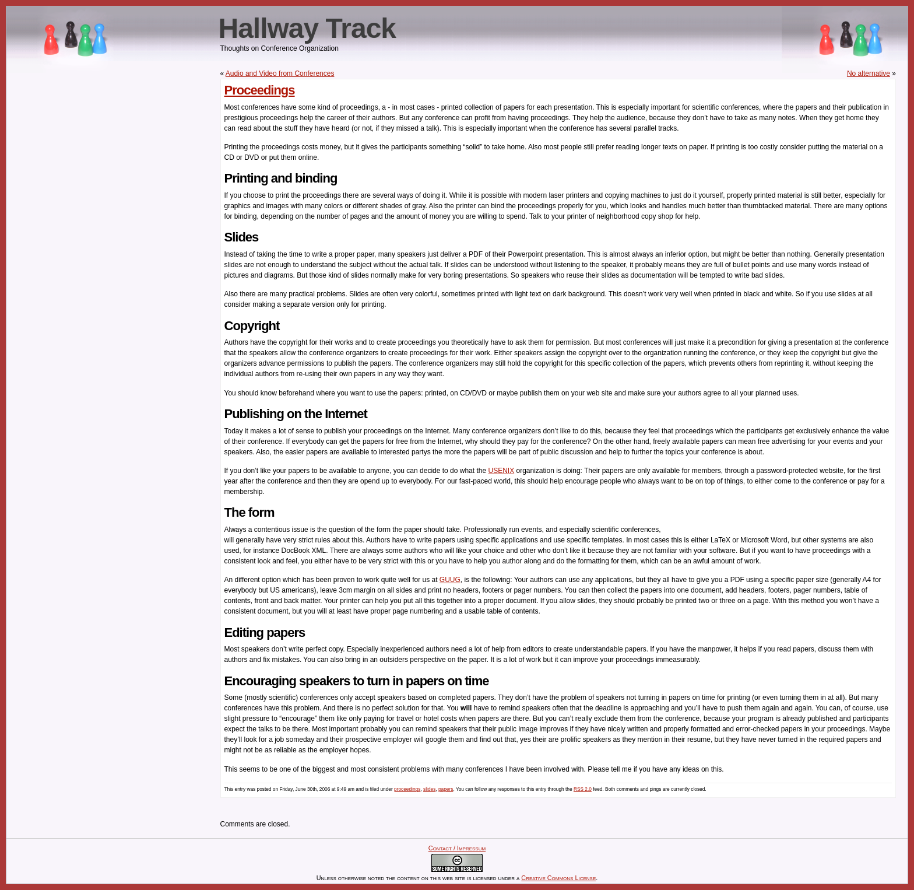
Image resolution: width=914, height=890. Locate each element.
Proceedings (259, 90)
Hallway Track (307, 28)
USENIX (501, 471)
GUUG (450, 580)
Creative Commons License (558, 877)
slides (429, 789)
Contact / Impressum (457, 848)
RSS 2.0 (583, 789)
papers (445, 789)
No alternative (868, 73)
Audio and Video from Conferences (280, 73)
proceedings (407, 789)
